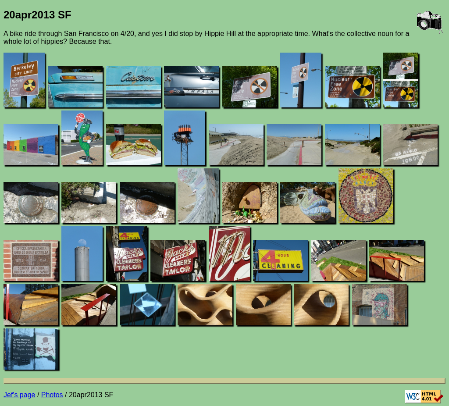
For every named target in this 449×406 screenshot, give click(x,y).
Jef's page (19, 395)
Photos (52, 395)
